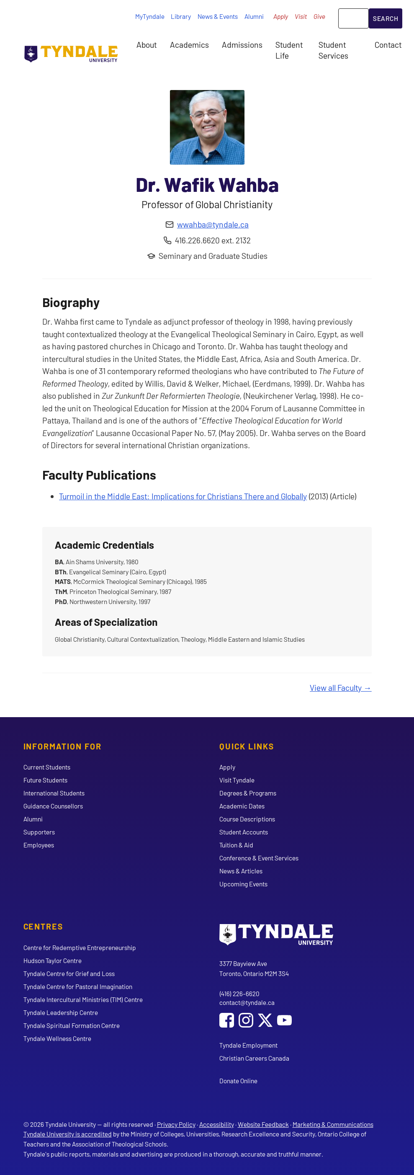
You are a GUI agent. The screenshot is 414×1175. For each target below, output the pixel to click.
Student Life (289, 49)
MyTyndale (150, 16)
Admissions (242, 44)
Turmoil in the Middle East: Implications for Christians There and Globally (183, 496)
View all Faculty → (341, 687)
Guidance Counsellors (53, 806)
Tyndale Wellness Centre (57, 1038)
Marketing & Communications (333, 1124)
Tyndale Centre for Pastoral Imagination (77, 986)
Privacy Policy (176, 1124)
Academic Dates (242, 806)
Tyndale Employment (248, 1045)
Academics (189, 44)
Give (319, 16)
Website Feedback (263, 1124)
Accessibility (216, 1124)
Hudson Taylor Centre (52, 960)
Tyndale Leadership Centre (60, 1012)
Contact (388, 44)
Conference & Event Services (258, 858)
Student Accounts (243, 832)
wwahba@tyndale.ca (213, 224)
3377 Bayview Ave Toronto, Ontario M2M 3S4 (254, 968)
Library (181, 16)
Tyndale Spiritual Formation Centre (71, 1025)
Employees (38, 845)
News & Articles (240, 871)
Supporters (39, 832)
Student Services (333, 49)
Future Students (45, 780)
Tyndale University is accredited (67, 1134)
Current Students (46, 767)
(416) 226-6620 (239, 993)
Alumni (254, 16)
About (146, 44)
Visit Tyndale (237, 780)
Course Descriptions (247, 819)
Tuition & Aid (236, 845)
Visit (301, 16)
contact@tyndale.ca (247, 1002)
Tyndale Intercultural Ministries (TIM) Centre (83, 999)
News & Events (218, 16)
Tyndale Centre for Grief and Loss (69, 973)
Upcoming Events (243, 884)
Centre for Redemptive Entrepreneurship (79, 947)
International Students (54, 793)
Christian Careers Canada (254, 1058)
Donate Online (238, 1081)
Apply (280, 16)
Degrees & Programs (247, 793)
